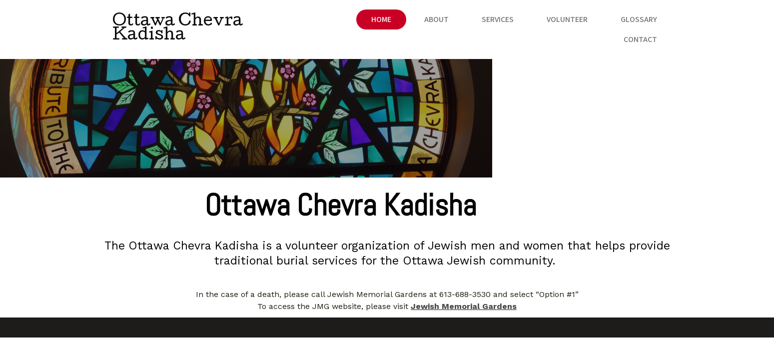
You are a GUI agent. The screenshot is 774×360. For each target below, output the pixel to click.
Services (431, 23)
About (370, 23)
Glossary (572, 23)
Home (315, 23)
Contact (640, 23)
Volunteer (500, 23)
